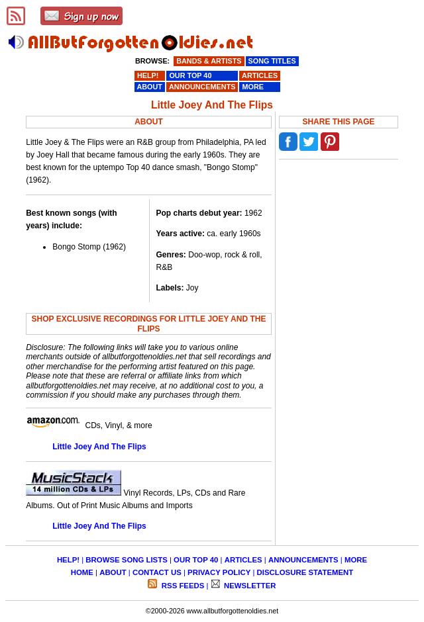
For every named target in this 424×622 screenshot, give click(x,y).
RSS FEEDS (182, 586)
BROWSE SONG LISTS (126, 560)
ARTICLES (243, 560)
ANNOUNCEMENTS (303, 560)
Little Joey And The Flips (99, 446)
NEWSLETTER (249, 586)
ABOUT (113, 572)
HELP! (68, 560)
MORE (355, 560)
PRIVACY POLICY (218, 572)
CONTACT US (157, 572)
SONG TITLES (272, 61)
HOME (82, 572)
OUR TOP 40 (196, 560)
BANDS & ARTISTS (208, 61)
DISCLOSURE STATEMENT (305, 572)
